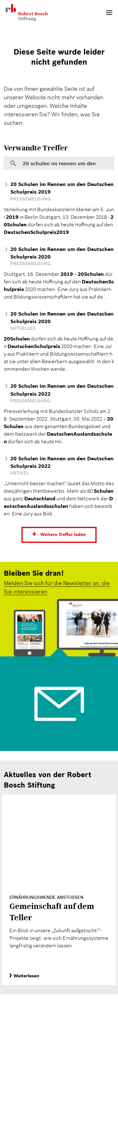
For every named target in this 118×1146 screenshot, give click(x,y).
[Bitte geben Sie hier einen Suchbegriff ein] (59, 163)
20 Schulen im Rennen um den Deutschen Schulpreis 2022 (62, 390)
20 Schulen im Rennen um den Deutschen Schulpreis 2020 (62, 253)
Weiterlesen (24, 976)
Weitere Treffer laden (63, 535)
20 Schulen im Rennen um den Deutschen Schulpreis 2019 (62, 188)
